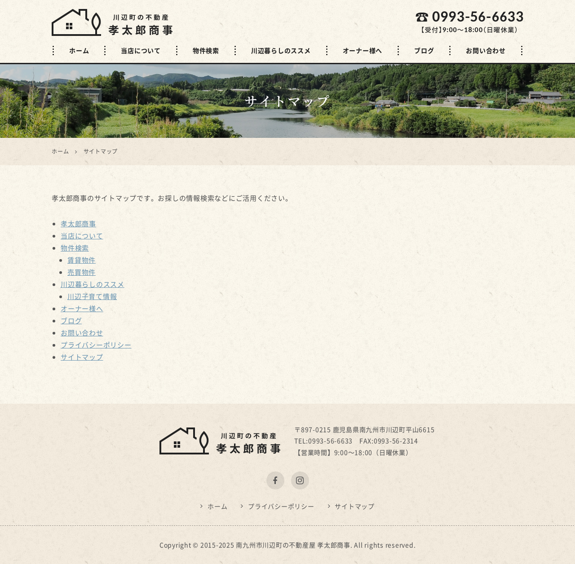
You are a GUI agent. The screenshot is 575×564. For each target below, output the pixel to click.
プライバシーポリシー (96, 345)
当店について (141, 50)
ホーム (79, 50)
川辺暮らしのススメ (281, 50)
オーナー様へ (363, 50)
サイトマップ (82, 357)
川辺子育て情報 (92, 296)
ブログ (424, 50)
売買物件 (81, 272)
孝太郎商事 (78, 224)
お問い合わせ (486, 50)
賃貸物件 (81, 260)
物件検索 (206, 50)
